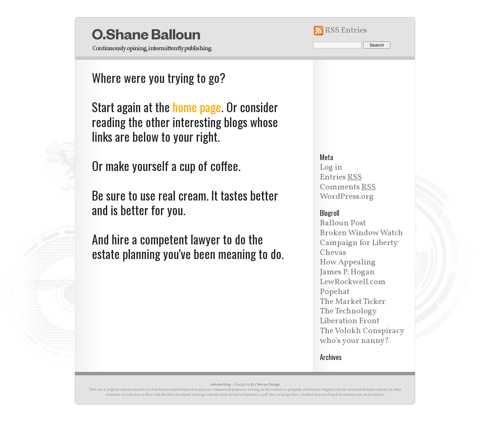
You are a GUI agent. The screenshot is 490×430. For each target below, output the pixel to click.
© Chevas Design (265, 384)
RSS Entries (346, 30)
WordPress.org (347, 197)
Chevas (333, 253)
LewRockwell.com (353, 282)
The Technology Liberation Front (349, 316)
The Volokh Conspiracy (362, 331)
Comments (348, 187)
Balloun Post (343, 223)
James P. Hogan (347, 272)
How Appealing (348, 262)
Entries (341, 177)
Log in (331, 167)
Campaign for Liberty (359, 243)
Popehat (334, 292)
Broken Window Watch (361, 233)
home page (197, 107)
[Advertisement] (364, 102)
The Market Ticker (353, 302)
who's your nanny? (354, 341)
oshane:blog (220, 384)
